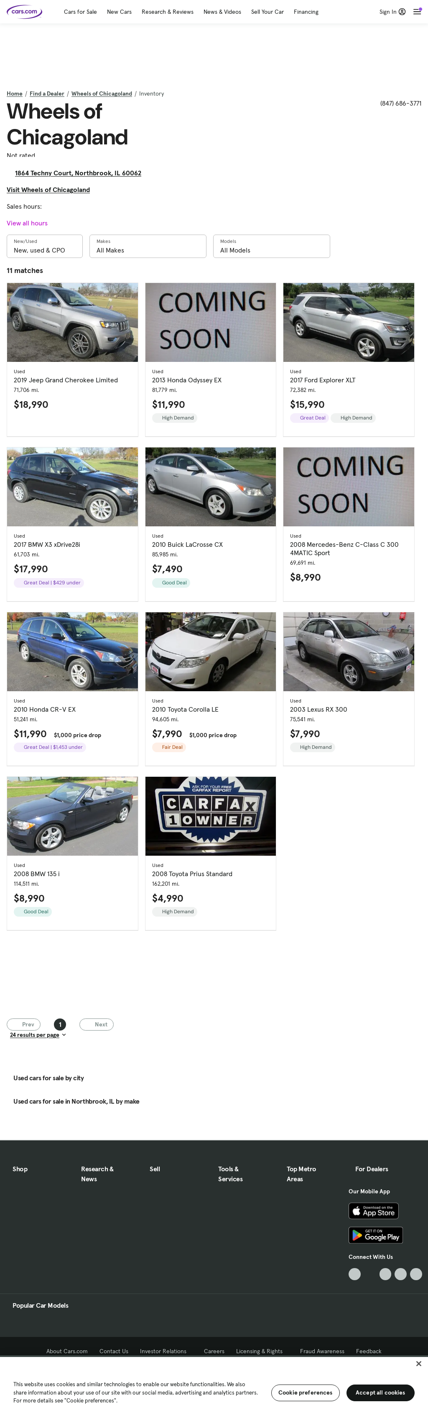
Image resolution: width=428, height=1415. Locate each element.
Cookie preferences (305, 1392)
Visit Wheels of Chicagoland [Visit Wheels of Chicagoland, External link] (52, 189)
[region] (214, 1385)
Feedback (369, 1351)
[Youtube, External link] (386, 1274)
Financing (306, 11)
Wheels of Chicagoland (101, 93)
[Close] (419, 1363)
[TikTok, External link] (355, 1274)
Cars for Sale (80, 11)
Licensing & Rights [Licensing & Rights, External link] (262, 1351)
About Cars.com (67, 1351)
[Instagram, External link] (401, 1274)
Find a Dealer (47, 93)
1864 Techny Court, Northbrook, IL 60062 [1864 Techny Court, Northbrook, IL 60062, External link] (81, 173)
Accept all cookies (380, 1392)
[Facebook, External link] (370, 1274)
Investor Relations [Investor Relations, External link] (166, 1351)
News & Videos (222, 11)
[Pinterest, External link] (416, 1274)
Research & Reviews (168, 11)
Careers (214, 1351)
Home (15, 93)
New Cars (119, 11)
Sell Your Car (267, 11)
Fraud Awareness (322, 1351)
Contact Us (113, 1351)
